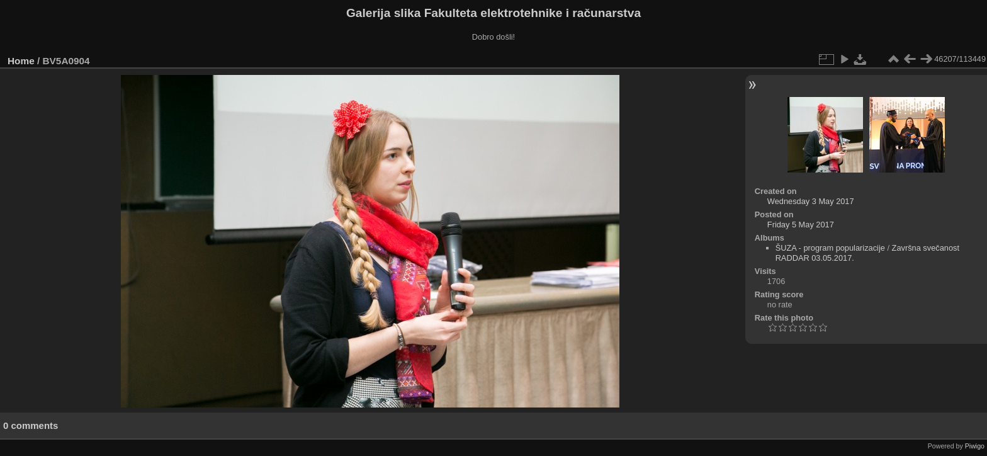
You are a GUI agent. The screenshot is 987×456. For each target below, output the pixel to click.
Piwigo (974, 446)
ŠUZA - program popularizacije (830, 248)
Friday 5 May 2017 (800, 224)
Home (21, 60)
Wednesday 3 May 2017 (810, 201)
